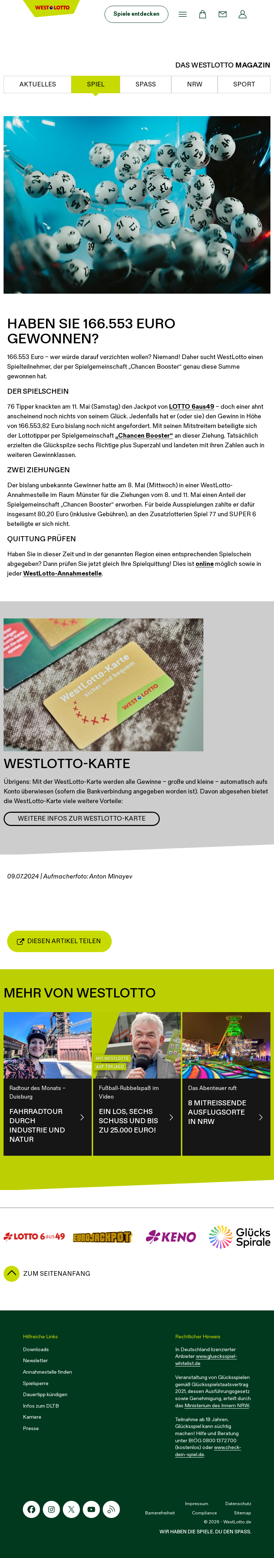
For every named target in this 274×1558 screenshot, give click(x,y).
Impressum (196, 1504)
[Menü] (183, 14)
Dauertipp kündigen (45, 1395)
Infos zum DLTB (41, 1406)
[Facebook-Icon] (31, 1509)
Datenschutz (238, 1504)
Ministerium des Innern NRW (216, 1406)
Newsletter (35, 1361)
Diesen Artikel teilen (59, 941)
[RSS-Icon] (111, 1509)
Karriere (32, 1417)
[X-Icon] (71, 1509)
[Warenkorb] (203, 14)
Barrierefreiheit (160, 1513)
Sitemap (242, 1513)
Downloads (36, 1350)
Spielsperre (36, 1383)
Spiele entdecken (136, 14)
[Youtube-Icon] (91, 1509)
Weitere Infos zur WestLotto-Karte (82, 818)
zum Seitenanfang (56, 1274)
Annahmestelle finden (47, 1372)
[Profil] (242, 14)
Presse (31, 1428)
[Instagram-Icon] (51, 1509)
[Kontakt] (222, 14)
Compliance (204, 1513)
